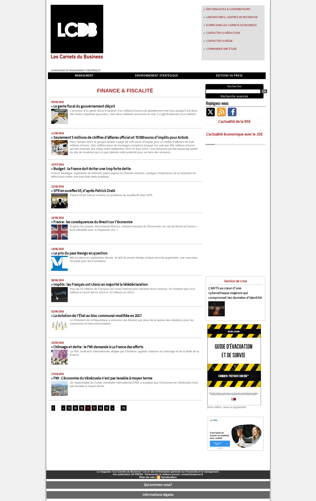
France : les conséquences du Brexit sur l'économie (93, 223)
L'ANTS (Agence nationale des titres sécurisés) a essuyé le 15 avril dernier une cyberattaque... (244, 305)
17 (92, 409)
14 (74, 409)
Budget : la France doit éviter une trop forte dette (92, 170)
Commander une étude (220, 49)
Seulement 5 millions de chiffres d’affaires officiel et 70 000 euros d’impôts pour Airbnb (120, 137)
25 (119, 409)
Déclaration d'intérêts (158, 497)
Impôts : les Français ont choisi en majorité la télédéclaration (100, 285)
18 (98, 409)
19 (103, 409)
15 (80, 409)
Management (84, 76)
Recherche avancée (234, 96)
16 (86, 409)
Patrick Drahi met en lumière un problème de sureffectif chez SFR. (114, 196)
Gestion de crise (235, 280)
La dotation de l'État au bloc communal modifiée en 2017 (97, 317)
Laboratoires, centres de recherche (231, 17)
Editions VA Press (229, 76)
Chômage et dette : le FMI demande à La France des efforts (98, 348)
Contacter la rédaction (222, 33)
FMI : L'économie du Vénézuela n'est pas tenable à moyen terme (102, 379)
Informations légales (158, 489)
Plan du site (147, 473)
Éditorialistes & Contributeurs (227, 9)
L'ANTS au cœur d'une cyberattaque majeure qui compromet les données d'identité (232, 292)
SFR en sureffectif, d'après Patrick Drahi (84, 192)
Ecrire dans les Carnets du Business (230, 25)
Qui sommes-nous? (158, 480)
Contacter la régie (218, 41)
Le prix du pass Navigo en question (80, 254)
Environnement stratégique (156, 76)
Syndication (168, 473)
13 (68, 409)
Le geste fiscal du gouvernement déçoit (84, 106)
